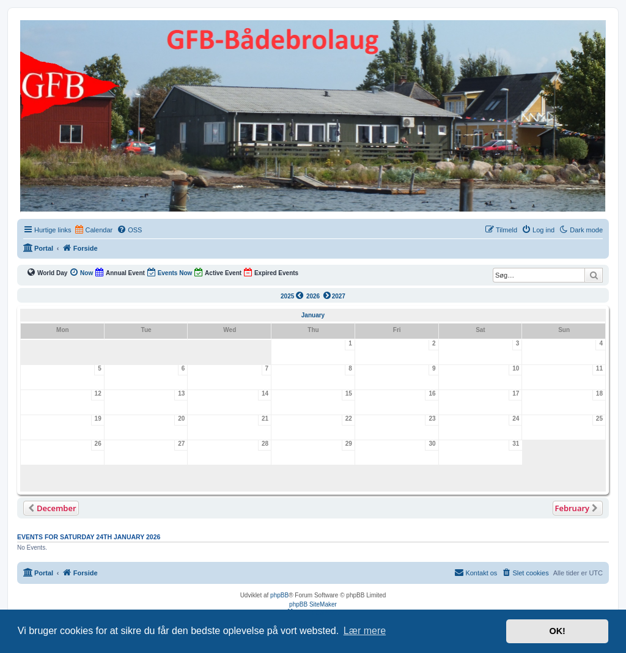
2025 (292, 295)
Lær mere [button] (365, 630)
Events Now (170, 272)
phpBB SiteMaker (313, 604)
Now (81, 272)
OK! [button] (557, 631)
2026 (313, 296)
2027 (333, 295)
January (313, 315)
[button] (51, 508)
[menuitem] (129, 230)
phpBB (279, 595)
